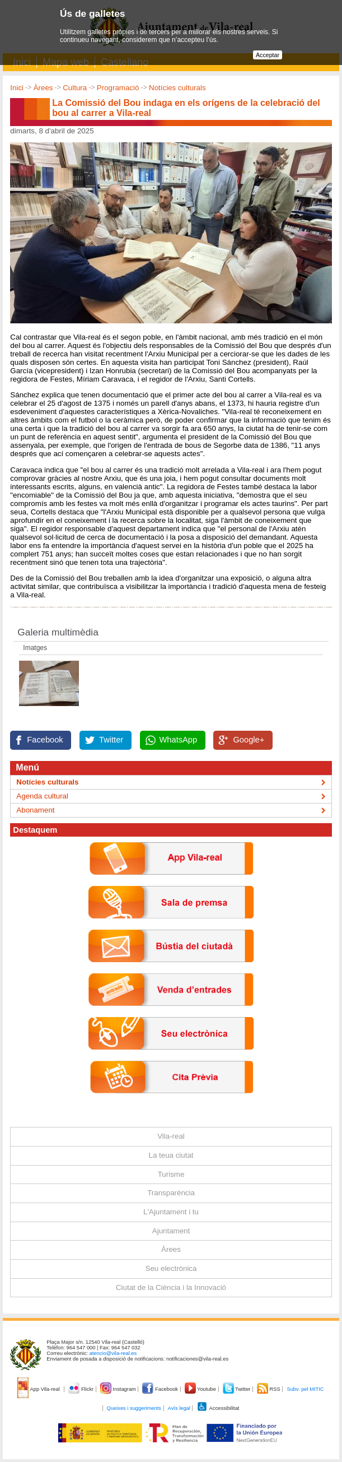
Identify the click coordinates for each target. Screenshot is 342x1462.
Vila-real (171, 1136)
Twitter (111, 739)
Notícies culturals (177, 87)
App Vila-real (39, 1389)
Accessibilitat (217, 1408)
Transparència (171, 1193)
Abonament (35, 810)
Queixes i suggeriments (134, 1408)
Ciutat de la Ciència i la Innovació (171, 1287)
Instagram (119, 1389)
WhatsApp (179, 739)
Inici (17, 87)
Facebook (45, 739)
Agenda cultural (42, 796)
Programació (118, 87)
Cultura (75, 87)
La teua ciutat (170, 1155)
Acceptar (267, 55)
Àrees (43, 87)
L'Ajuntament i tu (171, 1212)
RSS (269, 1389)
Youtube (201, 1389)
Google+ (248, 739)
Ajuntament (171, 1231)
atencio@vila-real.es (113, 1353)
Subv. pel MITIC (305, 1389)
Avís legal (179, 1408)
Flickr (81, 1389)
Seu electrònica (171, 1268)
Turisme (171, 1174)
